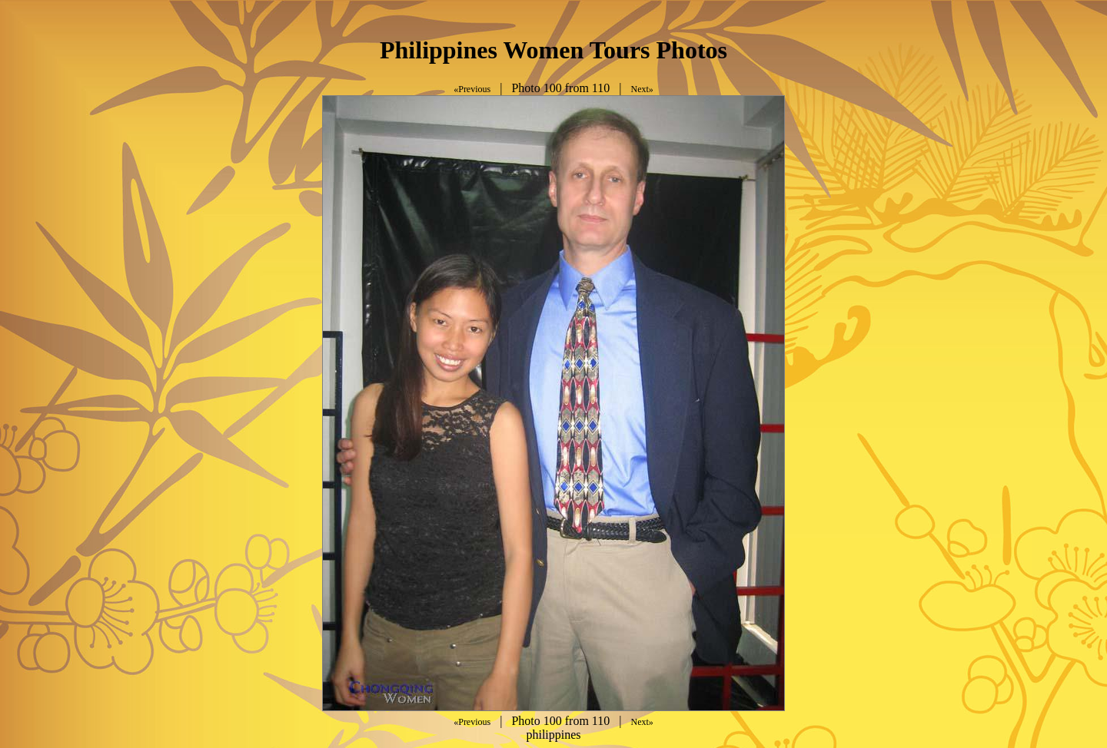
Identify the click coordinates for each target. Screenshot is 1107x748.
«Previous (472, 89)
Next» (641, 89)
